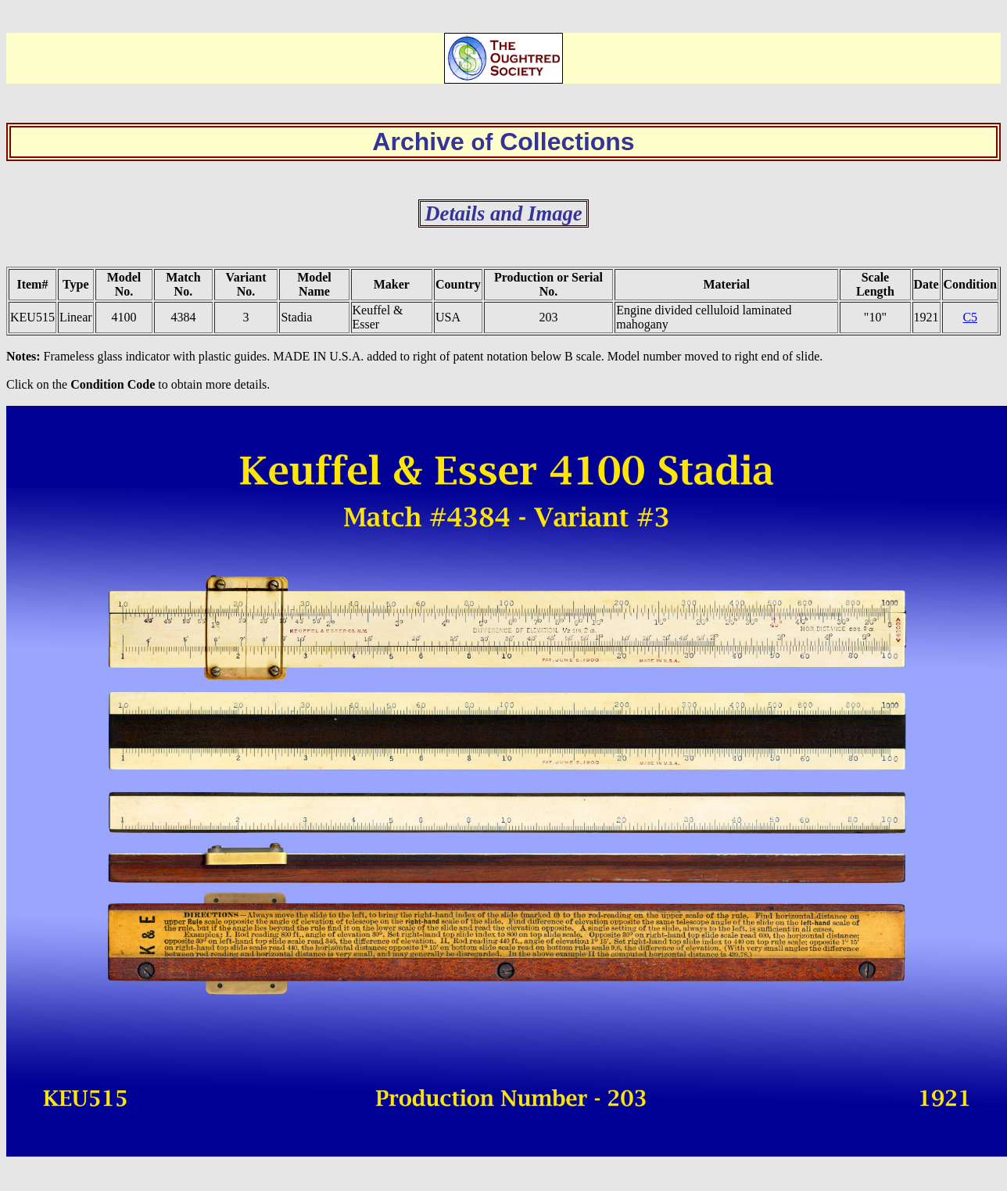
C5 (969, 317)
